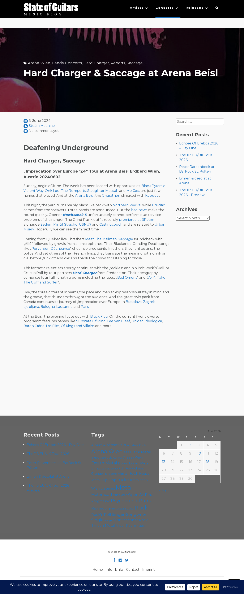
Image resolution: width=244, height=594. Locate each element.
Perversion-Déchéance (50, 249)
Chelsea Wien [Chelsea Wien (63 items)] (133, 457)
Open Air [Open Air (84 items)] (136, 494)
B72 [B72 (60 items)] (126, 452)
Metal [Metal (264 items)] (124, 487)
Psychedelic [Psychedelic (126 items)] (124, 500)
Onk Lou (52, 191)
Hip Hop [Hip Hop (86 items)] (108, 480)
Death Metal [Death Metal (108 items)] (104, 462)
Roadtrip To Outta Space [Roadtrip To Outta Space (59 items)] (116, 508)
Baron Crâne (33, 326)
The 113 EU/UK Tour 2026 (48, 454)
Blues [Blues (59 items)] (95, 457)
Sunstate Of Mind (91, 321)
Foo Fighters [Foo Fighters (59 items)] (134, 468)
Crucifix (158, 205)
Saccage (135, 63)
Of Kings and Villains (77, 326)
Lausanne (64, 307)
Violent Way (33, 191)
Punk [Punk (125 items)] (145, 500)
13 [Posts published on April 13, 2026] (163, 462)
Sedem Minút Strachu (59, 224)
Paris (85, 307)
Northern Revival (127, 205)
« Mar (163, 490)
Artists (137, 8)
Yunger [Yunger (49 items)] (141, 525)
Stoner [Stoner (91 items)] (119, 520)
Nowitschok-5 (75, 215)
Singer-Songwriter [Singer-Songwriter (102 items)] (130, 514)
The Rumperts (73, 191)
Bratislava (134, 302)
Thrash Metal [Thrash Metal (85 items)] (103, 525)
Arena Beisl (84, 196)
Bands (58, 63)
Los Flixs (52, 326)
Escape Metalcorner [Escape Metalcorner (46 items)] (107, 468)
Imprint (148, 570)
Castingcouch (111, 224)
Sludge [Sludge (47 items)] (108, 520)
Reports (118, 63)
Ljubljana (31, 307)
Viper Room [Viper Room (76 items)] (126, 525)
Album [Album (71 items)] (96, 445)
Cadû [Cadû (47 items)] (103, 457)
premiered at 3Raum (136, 220)
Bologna (47, 307)
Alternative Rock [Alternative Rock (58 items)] (134, 445)
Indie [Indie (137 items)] (123, 479)
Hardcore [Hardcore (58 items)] (110, 473)
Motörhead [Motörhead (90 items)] (101, 494)
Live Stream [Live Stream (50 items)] (107, 488)
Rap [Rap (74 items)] (94, 508)
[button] (217, 9)
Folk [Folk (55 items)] (121, 468)
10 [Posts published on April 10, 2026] (199, 453)
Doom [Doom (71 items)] (123, 463)
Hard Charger (96, 63)
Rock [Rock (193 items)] (141, 507)
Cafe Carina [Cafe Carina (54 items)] (114, 457)
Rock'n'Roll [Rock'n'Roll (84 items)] (101, 514)
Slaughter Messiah (102, 191)
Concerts (164, 8)
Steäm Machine (42, 126)
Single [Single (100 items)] (97, 519)
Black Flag (99, 316)
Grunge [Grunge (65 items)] (97, 474)
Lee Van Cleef (118, 321)
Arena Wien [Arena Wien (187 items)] (107, 451)
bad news (139, 210)
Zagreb (149, 302)
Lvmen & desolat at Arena (48, 476)
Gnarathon (111, 196)
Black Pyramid (153, 186)
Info (109, 570)
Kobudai (152, 196)
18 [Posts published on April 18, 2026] (208, 462)
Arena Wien (39, 63)
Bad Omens (127, 277)
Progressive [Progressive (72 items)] (100, 501)
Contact (133, 570)
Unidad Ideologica (147, 321)
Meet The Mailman (101, 239)
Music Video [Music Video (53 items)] (120, 495)
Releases (195, 8)
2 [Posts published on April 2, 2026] (190, 445)
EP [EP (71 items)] (93, 468)
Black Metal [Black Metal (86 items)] (140, 452)
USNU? (85, 224)
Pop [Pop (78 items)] (148, 495)
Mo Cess (133, 191)
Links (119, 570)
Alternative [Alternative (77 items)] (113, 445)
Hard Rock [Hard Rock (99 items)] (128, 473)
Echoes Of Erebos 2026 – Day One (55, 445)
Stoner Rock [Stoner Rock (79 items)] (137, 520)
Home (98, 570)
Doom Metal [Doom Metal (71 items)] (139, 463)
